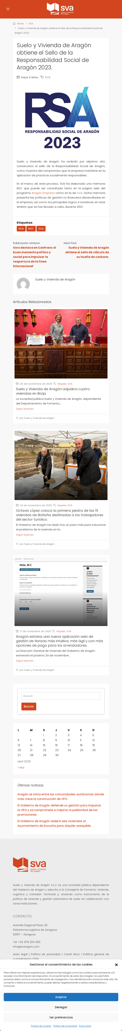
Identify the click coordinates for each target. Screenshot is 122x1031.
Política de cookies (41, 1025)
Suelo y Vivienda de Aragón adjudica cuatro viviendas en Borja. (53, 391)
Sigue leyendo (25, 409)
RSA (21, 229)
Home (20, 23)
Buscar (29, 706)
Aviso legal (85, 1025)
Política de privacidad (65, 1025)
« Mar (21, 767)
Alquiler (62, 384)
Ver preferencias (61, 1017)
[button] (116, 964)
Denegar (61, 1007)
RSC (31, 229)
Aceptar (61, 997)
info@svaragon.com (26, 946)
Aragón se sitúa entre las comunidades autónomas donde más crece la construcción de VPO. (60, 796)
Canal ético (72, 954)
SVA (31, 23)
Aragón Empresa (43, 193)
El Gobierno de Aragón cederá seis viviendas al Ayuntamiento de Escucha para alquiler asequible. (54, 823)
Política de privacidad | (47, 954)
